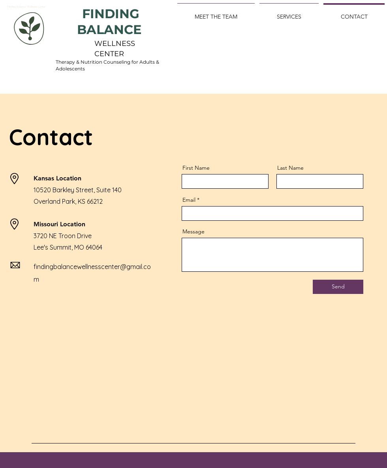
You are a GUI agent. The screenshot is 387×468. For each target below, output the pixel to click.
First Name (196, 168)
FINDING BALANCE (111, 21)
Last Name (290, 168)
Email (188, 200)
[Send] (338, 287)
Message (193, 231)
